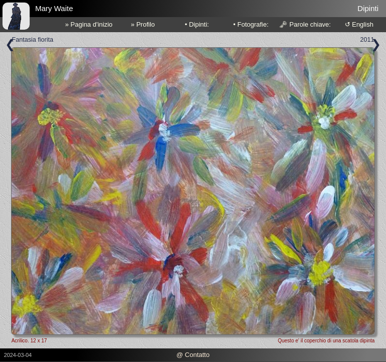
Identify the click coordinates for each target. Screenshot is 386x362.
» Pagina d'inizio (89, 24)
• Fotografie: (250, 24)
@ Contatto (193, 354)
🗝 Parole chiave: (305, 24)
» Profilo (143, 24)
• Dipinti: (197, 24)
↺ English (359, 24)
